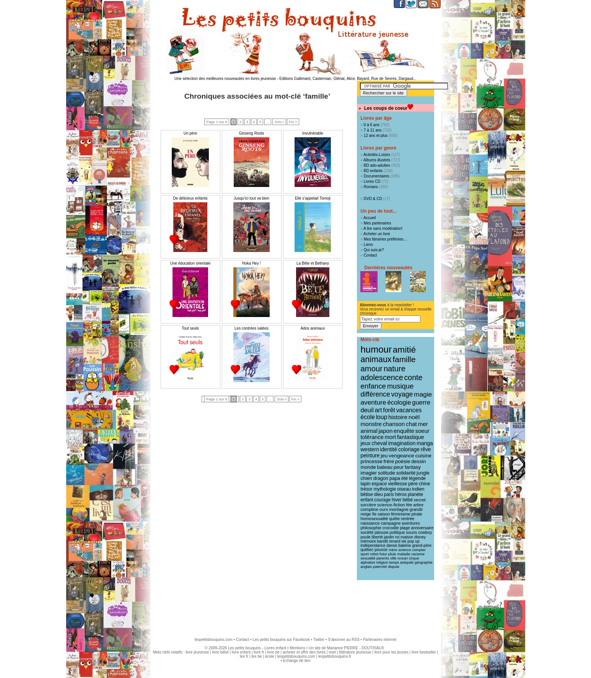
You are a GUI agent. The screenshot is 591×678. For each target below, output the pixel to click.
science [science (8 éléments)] (404, 550)
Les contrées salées (251, 328)
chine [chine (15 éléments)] (424, 483)
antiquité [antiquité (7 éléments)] (407, 562)
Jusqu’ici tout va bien (251, 198)
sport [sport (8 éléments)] (365, 554)
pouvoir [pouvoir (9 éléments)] (380, 550)
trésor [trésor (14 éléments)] (367, 489)
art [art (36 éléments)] (378, 409)
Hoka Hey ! (251, 263)
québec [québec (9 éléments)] (367, 550)
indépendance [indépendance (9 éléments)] (373, 545)
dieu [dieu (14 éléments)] (378, 494)
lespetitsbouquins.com (214, 639)
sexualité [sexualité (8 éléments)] (368, 558)
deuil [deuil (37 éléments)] (367, 409)
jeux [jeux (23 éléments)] (366, 443)
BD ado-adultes (377, 165)
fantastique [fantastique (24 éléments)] (410, 437)
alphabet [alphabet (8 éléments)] (368, 562)
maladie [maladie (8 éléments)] (403, 554)
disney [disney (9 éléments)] (420, 537)
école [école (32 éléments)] (368, 417)
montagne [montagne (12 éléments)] (399, 509)
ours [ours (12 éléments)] (383, 509)
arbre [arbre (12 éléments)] (418, 504)
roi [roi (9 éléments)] (397, 537)
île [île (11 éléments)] (374, 514)
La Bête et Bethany (312, 263)
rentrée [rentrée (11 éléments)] (407, 518)
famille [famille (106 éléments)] (403, 359)
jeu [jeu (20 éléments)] (384, 456)
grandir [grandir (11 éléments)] (416, 509)
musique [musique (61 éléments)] (400, 386)
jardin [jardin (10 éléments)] (389, 537)
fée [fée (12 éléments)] (409, 504)
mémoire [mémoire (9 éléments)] (368, 541)
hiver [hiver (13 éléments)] (397, 499)
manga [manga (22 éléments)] (425, 443)
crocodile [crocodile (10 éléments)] (391, 527)
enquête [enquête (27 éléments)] (404, 431)
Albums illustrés (376, 160)
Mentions (297, 648)
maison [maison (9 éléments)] (407, 537)
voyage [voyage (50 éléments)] (402, 394)
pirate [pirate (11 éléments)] (417, 514)
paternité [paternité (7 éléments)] (380, 567)
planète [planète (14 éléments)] (415, 494)
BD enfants (373, 171)
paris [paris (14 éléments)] (389, 494)
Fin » (293, 122)
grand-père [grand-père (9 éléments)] (421, 545)
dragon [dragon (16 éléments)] (381, 478)
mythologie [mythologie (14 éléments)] (384, 489)
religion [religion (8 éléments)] (382, 562)
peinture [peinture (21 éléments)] (370, 455)
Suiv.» (279, 122)
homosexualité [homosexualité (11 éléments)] (374, 518)
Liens (368, 244)
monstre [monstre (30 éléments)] (371, 424)
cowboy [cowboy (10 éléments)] (425, 532)
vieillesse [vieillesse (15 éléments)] (397, 483)
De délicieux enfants (190, 198)
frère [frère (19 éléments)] (389, 461)
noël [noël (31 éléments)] (414, 417)
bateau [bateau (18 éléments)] (384, 467)
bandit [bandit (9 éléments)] (382, 541)
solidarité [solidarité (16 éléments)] (406, 473)
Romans (371, 187)
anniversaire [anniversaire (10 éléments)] (422, 527)
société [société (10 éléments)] (367, 532)
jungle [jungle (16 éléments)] (423, 473)
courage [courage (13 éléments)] (382, 499)
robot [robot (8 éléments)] (374, 554)
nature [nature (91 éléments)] (394, 368)
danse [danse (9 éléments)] (391, 545)
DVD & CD (373, 199)
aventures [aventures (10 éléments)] (411, 523)
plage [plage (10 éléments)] (405, 527)
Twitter (318, 639)
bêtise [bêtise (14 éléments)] (367, 494)
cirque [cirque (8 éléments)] (414, 558)
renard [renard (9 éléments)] (394, 541)
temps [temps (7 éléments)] (394, 562)
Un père (190, 133)
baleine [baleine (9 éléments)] (404, 545)
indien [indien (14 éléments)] (418, 489)
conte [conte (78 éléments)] (413, 377)
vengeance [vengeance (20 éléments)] (401, 456)
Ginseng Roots (251, 133)
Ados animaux (313, 328)
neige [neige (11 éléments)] (366, 514)
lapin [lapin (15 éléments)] (366, 483)
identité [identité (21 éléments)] (388, 449)
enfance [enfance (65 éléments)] (373, 386)
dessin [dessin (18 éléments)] (418, 461)
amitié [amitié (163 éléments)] (404, 349)
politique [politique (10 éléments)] (397, 532)
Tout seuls (190, 328)
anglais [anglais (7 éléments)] (366, 567)
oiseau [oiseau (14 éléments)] (404, 489)
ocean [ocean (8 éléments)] (402, 558)
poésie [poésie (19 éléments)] (402, 461)
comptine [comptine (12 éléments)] (370, 509)
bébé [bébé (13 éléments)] (407, 499)
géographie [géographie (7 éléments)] (424, 562)
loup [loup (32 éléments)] (381, 417)
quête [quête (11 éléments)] (394, 518)
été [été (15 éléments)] (404, 478)
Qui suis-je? (374, 250)
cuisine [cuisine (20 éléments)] (423, 456)
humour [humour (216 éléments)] (376, 349)
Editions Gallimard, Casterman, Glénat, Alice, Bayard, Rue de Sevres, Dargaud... (348, 78)
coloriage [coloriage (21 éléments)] (409, 449)
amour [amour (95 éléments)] (372, 368)
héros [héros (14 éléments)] (401, 494)
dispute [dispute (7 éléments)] (393, 567)
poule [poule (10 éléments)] (366, 537)
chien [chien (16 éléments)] (366, 478)
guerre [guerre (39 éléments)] (421, 402)
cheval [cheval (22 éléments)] (379, 443)
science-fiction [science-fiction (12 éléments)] (391, 504)
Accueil (369, 218)
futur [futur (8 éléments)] (383, 554)
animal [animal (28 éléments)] (369, 431)
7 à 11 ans (373, 130)
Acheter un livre (376, 234)
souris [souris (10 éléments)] (411, 532)
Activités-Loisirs (376, 155)
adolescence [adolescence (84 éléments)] (382, 377)
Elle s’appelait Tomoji (313, 198)
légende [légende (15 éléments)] (417, 478)
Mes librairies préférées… (385, 239)
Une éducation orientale (190, 263)
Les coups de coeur (386, 108)
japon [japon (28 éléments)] (386, 431)
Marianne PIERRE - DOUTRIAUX (355, 648)
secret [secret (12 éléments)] (420, 500)
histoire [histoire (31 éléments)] (397, 417)
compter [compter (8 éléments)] (419, 550)
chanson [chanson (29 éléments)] (394, 424)
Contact (370, 255)
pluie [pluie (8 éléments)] (392, 554)
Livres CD (372, 181)
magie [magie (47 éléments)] (423, 394)
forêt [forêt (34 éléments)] (389, 410)
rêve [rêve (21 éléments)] (426, 449)
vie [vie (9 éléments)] (403, 541)
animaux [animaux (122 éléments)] (376, 359)
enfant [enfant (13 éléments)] (367, 499)
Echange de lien (297, 660)
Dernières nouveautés (388, 267)
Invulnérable (312, 133)
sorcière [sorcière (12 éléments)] (368, 504)
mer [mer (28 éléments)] (423, 424)
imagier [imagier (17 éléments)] (369, 473)
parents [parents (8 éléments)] (382, 558)
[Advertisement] (295, 605)
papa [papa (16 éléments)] (394, 478)
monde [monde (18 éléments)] (368, 467)
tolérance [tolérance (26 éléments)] (372, 437)
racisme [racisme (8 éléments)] (418, 554)
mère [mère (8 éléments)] (393, 550)
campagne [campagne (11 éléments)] (391, 523)
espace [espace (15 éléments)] (379, 483)
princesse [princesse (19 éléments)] (372, 461)
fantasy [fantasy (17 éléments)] (413, 467)
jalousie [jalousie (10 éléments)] (381, 532)
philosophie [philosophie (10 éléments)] (371, 527)
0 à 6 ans (371, 125)
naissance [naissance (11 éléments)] (370, 523)
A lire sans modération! (382, 228)
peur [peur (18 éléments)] (399, 467)
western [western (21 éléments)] (370, 449)
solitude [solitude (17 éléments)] (386, 473)
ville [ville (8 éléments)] (393, 558)
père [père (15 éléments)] (413, 483)
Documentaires (376, 176)
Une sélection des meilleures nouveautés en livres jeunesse (225, 78)
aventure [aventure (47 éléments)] (373, 402)
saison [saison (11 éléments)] (384, 514)
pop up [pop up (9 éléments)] (413, 541)
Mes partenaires (377, 223)
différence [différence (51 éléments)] (375, 394)
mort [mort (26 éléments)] (390, 437)
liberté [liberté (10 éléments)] (377, 537)
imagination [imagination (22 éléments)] (402, 443)
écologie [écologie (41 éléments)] (399, 402)
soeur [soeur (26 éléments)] (422, 431)
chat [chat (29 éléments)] (411, 424)
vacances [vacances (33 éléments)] (409, 410)
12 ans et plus (375, 135)
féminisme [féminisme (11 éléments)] (400, 514)
